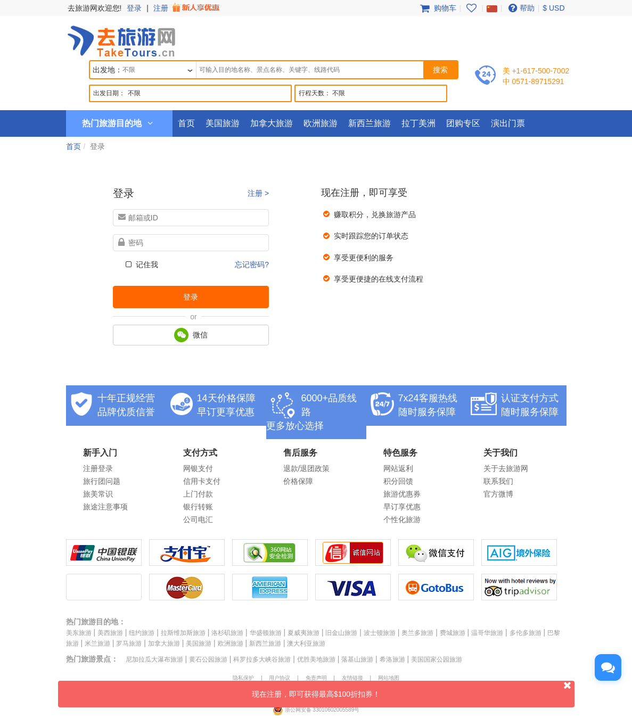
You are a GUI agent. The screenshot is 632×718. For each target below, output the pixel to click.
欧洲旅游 (320, 123)
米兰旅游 (97, 643)
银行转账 (198, 506)
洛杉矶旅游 (227, 633)
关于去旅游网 (505, 468)
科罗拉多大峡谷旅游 (262, 659)
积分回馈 (398, 481)
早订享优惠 (402, 506)
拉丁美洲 (418, 123)
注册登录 (98, 468)
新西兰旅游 (369, 123)
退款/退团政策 (306, 468)
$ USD (553, 8)
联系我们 (498, 481)
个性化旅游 (402, 519)
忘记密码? (252, 264)
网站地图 (388, 678)
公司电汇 (198, 519)
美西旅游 (110, 633)
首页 (186, 123)
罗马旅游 (129, 643)
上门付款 (198, 494)
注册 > (258, 193)
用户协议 (279, 678)
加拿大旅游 (271, 123)
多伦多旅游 (525, 633)
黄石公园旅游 (208, 659)
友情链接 (352, 678)
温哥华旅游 (487, 633)
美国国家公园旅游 (436, 659)
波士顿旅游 (380, 633)
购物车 (437, 8)
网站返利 (398, 468)
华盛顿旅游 (266, 633)
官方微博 (498, 494)
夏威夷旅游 (303, 633)
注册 (187, 8)
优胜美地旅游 (316, 659)
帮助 (520, 8)
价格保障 (298, 481)
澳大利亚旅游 (306, 643)
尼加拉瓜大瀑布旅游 (154, 659)
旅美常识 (98, 494)
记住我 (141, 264)
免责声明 (316, 678)
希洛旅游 (392, 659)
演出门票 (508, 123)
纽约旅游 (141, 633)
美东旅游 (79, 633)
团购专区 (463, 123)
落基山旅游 (357, 659)
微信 (191, 335)
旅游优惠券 (402, 494)
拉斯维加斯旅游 (183, 633)
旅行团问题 (101, 481)
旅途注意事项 (105, 506)
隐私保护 (243, 678)
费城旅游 (452, 633)
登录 (134, 8)
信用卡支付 (201, 481)
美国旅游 (223, 123)
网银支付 (198, 468)
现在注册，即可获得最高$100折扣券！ (413, 689)
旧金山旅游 (341, 633)
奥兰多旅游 (417, 633)
